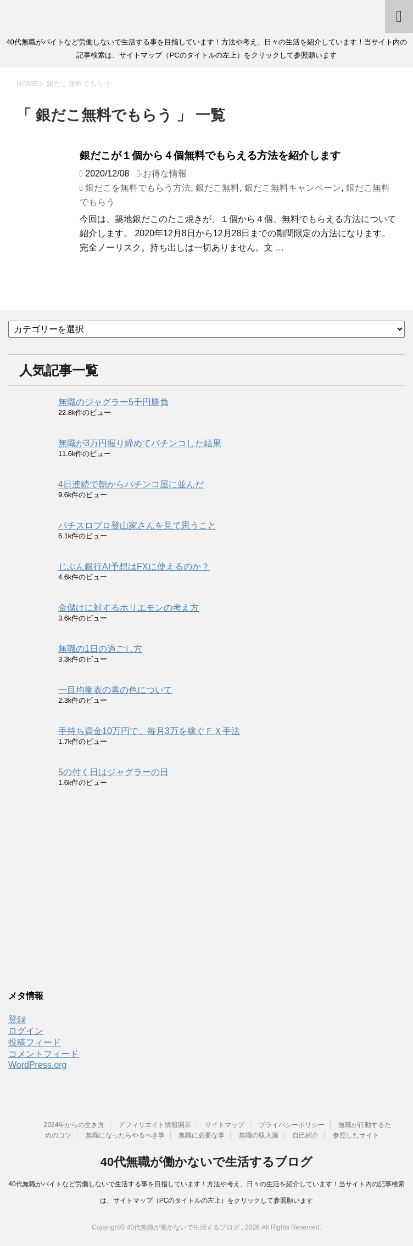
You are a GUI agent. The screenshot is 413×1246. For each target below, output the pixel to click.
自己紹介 (305, 1135)
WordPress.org (37, 1064)
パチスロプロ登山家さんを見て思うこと (137, 525)
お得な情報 (165, 173)
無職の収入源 (258, 1135)
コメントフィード (43, 1054)
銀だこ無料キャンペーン (292, 187)
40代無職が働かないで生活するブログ (206, 1162)
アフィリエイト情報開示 (155, 1125)
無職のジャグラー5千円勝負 (113, 402)
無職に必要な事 (201, 1135)
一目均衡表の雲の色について (115, 690)
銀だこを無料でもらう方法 (138, 187)
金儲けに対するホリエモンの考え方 (128, 607)
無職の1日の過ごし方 (100, 648)
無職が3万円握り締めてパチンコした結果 (139, 443)
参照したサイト (356, 1135)
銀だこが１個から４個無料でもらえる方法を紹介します (210, 155)
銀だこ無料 (217, 187)
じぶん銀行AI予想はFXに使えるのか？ (134, 566)
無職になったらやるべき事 (125, 1135)
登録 (17, 1019)
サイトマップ (224, 1125)
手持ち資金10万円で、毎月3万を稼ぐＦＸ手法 (149, 731)
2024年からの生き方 (74, 1125)
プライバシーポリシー (292, 1125)
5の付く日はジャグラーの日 (113, 772)
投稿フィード (34, 1042)
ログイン (25, 1031)
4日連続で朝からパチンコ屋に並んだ (131, 484)
